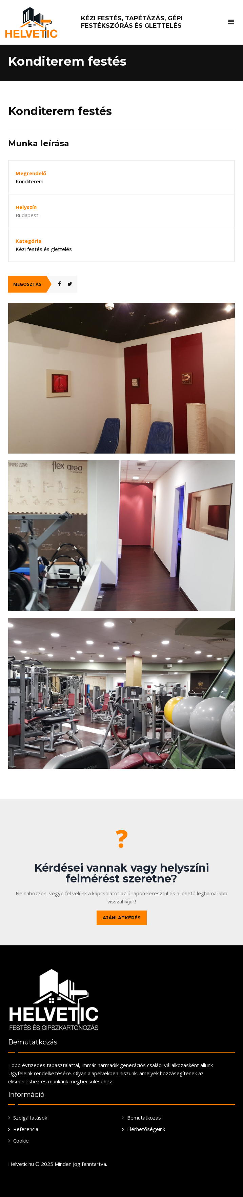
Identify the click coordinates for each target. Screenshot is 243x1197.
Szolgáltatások (30, 1117)
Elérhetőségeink (146, 1129)
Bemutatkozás (144, 1117)
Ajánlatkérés (122, 917)
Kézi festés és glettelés (44, 249)
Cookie (21, 1140)
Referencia (25, 1129)
